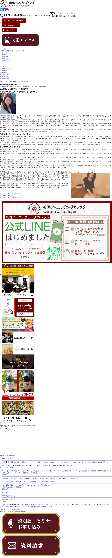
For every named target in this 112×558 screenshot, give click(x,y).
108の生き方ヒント (87, 504)
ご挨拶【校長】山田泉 (8, 462)
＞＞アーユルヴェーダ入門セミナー (10, 194)
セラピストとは (58, 462)
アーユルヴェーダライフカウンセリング (64, 465)
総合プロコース (6, 465)
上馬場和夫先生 (6, 478)
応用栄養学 (104, 471)
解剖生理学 (97, 471)
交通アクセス (20, 504)
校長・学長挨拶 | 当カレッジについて (13, 51)
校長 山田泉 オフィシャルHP (101, 504)
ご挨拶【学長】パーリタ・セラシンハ (26, 462)
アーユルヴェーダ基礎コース (19, 465)
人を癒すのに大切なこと (70, 462)
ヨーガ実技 (91, 471)
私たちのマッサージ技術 (85, 462)
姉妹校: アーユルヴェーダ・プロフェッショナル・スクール (63, 504)
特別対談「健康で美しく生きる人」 (35, 504)
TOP (1, 86)
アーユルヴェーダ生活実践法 (78, 471)
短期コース (53, 481)
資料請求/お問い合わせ (8, 496)
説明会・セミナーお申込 (9, 504)
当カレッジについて (7, 68)
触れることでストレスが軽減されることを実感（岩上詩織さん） (16, 81)
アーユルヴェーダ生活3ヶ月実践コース (40, 465)
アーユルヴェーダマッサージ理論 (27, 471)
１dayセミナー (75, 478)
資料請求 (4, 499)
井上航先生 (14, 478)
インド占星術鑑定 (31, 481)
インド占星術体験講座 (43, 481)
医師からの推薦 (97, 462)
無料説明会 (5, 59)
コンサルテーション (17, 473)
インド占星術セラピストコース (25, 485)
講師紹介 (4, 55)
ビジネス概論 (33, 473)
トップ (4, 49)
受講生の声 (5, 57)
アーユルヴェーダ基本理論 (9, 471)
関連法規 (26, 473)
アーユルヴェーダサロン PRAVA (43, 506)
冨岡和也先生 (29, 478)
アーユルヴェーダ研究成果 (62, 471)
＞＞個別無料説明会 (6, 195)
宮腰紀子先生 (37, 478)
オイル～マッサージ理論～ (46, 471)
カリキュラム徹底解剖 (8, 467)
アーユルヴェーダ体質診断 (25, 506)
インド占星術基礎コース (9, 485)
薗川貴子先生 (55, 478)
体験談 (6, 86)
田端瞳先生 (21, 478)
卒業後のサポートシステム (46, 462)
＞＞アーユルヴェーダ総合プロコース (11, 197)
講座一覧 (4, 53)
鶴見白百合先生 (46, 478)
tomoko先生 (62, 478)
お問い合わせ (6, 61)
